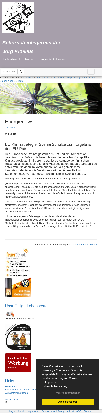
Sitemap (88, 411)
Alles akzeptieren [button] (68, 401)
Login (12, 411)
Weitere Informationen (67, 392)
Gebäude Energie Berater (84, 244)
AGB (78, 411)
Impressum (51, 382)
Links (9, 381)
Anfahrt (70, 411)
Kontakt (21, 411)
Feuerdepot (11, 386)
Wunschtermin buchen (16, 393)
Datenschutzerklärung (54, 386)
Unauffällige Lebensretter (27, 306)
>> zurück (10, 127)
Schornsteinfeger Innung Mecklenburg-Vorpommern (31, 389)
